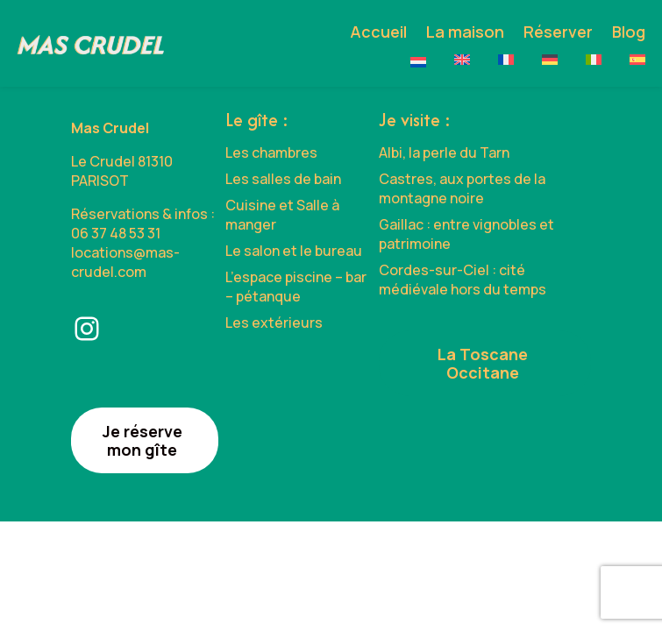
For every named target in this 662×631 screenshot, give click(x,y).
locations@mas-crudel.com (125, 262)
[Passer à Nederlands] (418, 62)
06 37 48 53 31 (115, 233)
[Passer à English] (462, 60)
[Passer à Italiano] (593, 60)
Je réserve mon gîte (142, 440)
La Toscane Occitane (483, 363)
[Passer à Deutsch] (550, 60)
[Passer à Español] (637, 60)
